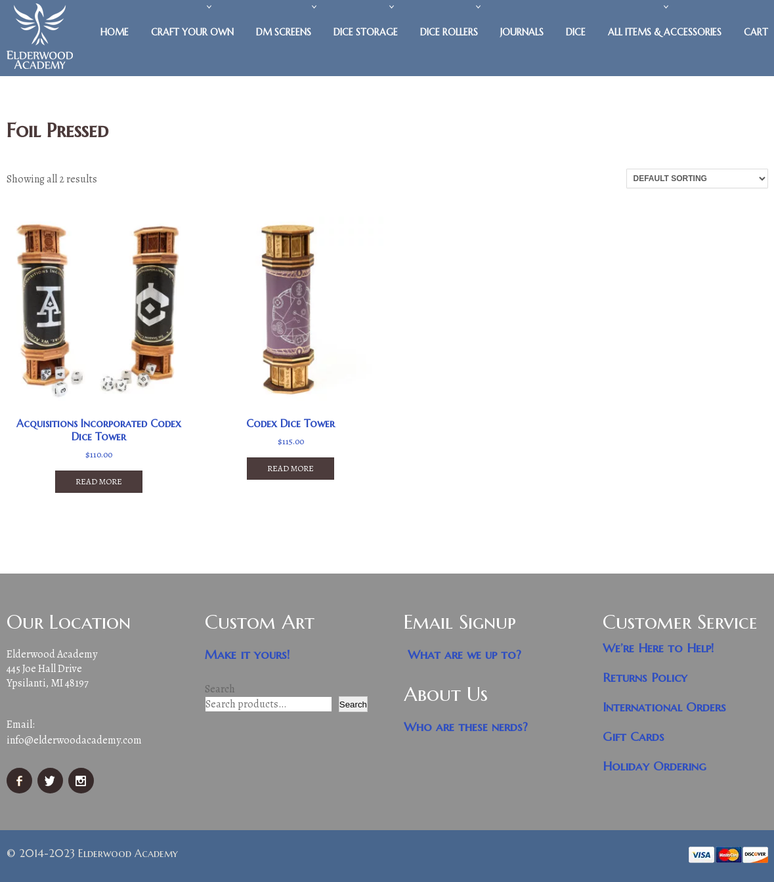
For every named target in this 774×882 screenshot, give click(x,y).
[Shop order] (697, 178)
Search (220, 689)
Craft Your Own (192, 32)
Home (114, 32)
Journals (522, 32)
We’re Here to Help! (658, 648)
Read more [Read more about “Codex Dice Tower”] (290, 468)
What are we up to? (464, 654)
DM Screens (283, 32)
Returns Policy (645, 677)
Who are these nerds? (466, 726)
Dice (576, 32)
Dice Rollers (449, 32)
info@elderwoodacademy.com (74, 740)
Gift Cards (633, 736)
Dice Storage (365, 32)
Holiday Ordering (654, 766)
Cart (756, 32)
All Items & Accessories (664, 32)
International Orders (664, 707)
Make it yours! (247, 654)
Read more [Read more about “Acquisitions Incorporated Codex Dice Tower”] (98, 481)
